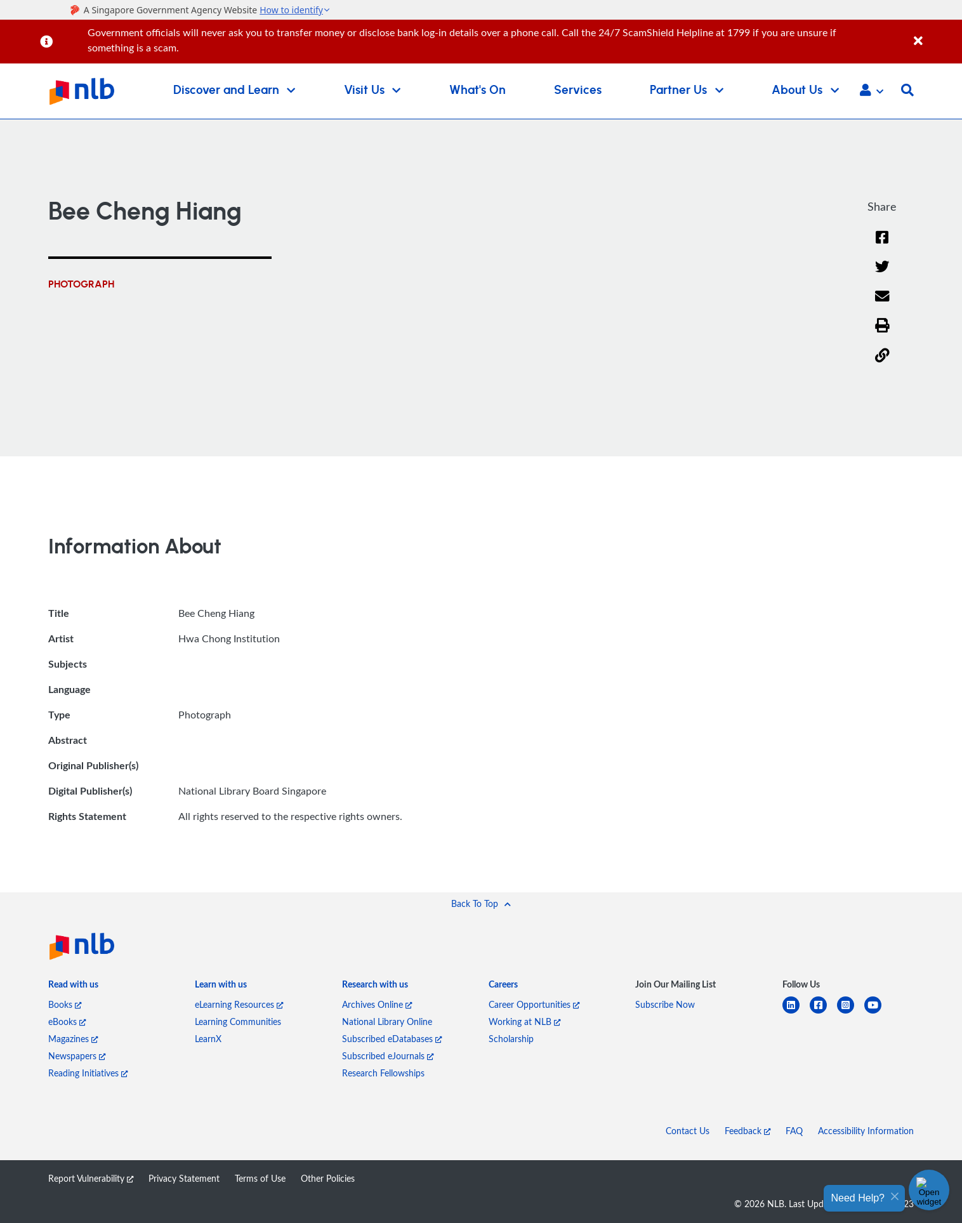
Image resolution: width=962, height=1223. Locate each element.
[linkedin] (796, 1012)
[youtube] (878, 1012)
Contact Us (687, 1131)
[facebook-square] (823, 1012)
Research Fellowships (383, 1073)
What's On (477, 90)
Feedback (747, 1131)
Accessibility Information (866, 1131)
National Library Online (387, 1021)
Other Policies (328, 1178)
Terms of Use (260, 1178)
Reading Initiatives (88, 1073)
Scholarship (511, 1039)
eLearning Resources (239, 1004)
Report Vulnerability (90, 1178)
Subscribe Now (665, 1004)
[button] (871, 91)
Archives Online (377, 1004)
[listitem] (73, 987)
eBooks (67, 1021)
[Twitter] (882, 274)
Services (578, 90)
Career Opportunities (534, 1004)
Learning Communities (238, 1021)
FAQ (794, 1131)
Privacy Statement (184, 1178)
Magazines (73, 1039)
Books (64, 1004)
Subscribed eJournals (387, 1056)
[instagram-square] (850, 1012)
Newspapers (76, 1056)
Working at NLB (524, 1021)
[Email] (882, 304)
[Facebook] (882, 245)
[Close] (935, 34)
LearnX (208, 1039)
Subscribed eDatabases (392, 1039)
